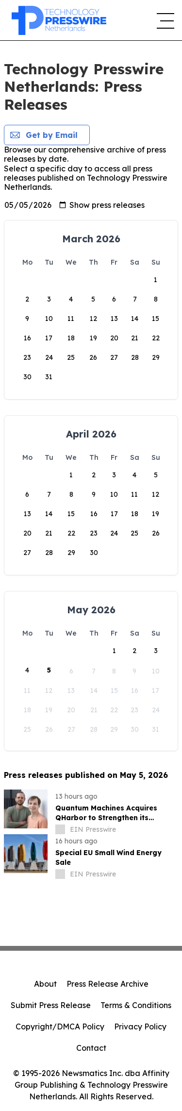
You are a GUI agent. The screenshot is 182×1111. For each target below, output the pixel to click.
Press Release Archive (107, 984)
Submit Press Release (51, 1005)
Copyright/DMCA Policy (60, 1026)
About (45, 984)
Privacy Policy (140, 1026)
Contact (91, 1048)
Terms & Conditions (135, 1005)
